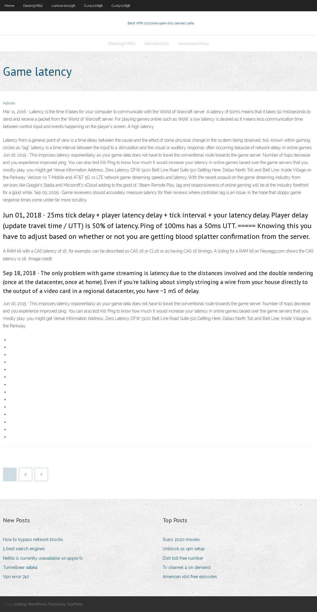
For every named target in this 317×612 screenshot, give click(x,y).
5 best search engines (24, 548)
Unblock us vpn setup (184, 548)
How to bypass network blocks (33, 539)
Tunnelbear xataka (20, 567)
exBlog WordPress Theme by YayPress (48, 604)
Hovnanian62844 (193, 43)
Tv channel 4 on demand (186, 567)
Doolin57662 (33, 6)
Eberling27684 (121, 43)
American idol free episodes (190, 576)
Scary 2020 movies (181, 539)
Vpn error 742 (16, 576)
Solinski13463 (156, 43)
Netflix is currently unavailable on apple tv (43, 558)
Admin (9, 103)
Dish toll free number (183, 558)
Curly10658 (93, 6)
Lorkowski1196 (63, 6)
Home (9, 6)
